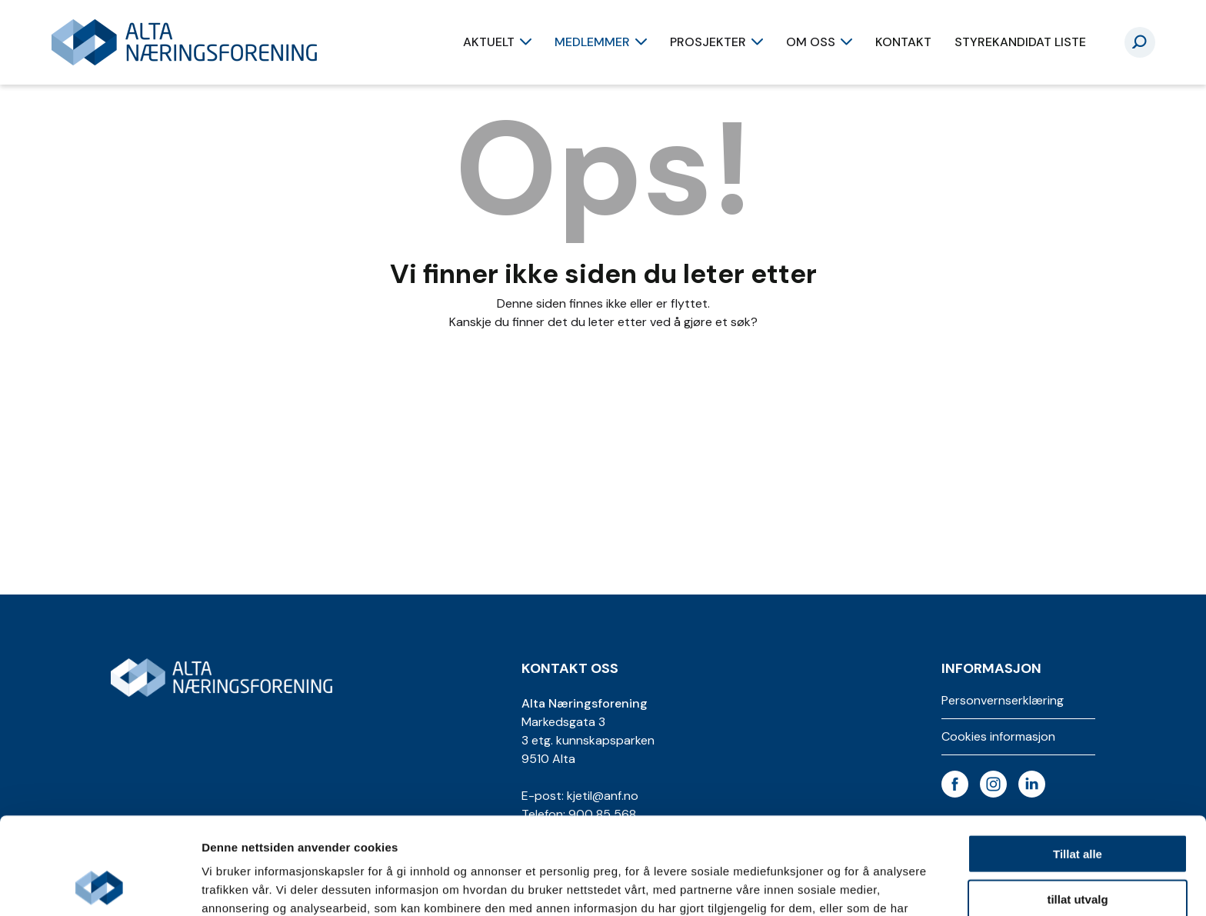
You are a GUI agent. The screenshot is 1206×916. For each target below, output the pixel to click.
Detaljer (819, 885)
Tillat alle (1077, 762)
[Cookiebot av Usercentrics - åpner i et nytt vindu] (99, 886)
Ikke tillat (1077, 852)
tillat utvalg (1077, 807)
